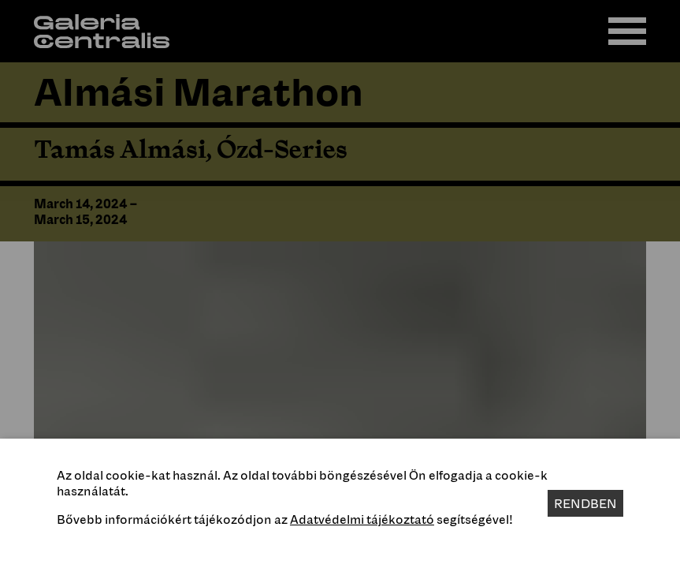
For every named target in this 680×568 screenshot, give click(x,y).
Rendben (585, 503)
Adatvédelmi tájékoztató (362, 519)
